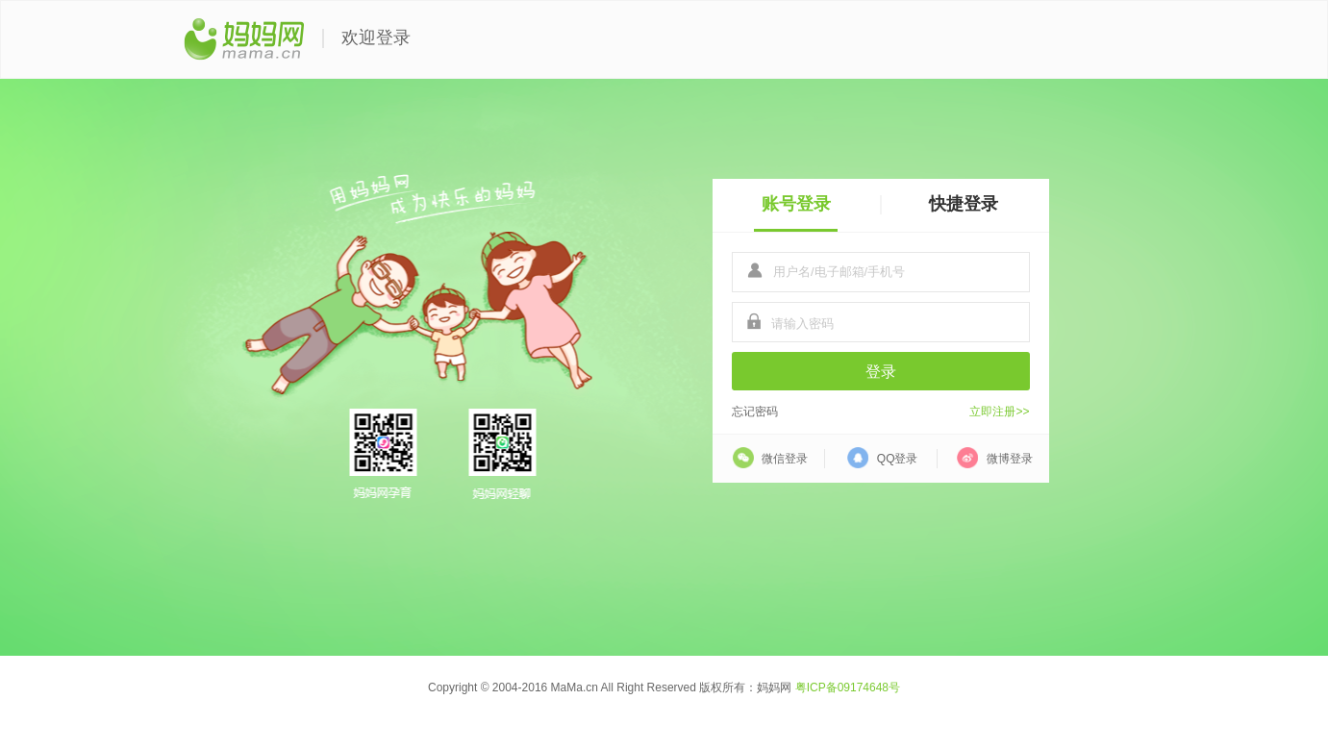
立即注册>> (999, 411)
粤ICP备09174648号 (847, 687)
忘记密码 (755, 411)
